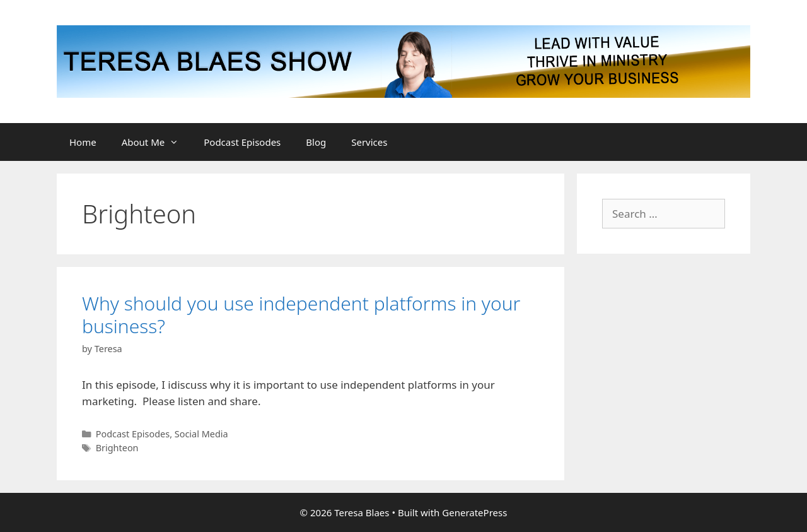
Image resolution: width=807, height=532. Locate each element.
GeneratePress (474, 512)
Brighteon (117, 448)
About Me (157, 142)
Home (82, 142)
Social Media (201, 434)
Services (369, 142)
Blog (316, 142)
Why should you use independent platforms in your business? (301, 314)
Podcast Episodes (242, 142)
